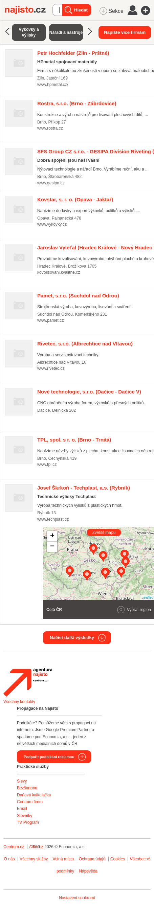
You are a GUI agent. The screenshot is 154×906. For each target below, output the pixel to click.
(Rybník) (83, 488)
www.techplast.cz (53, 519)
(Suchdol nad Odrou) (78, 295)
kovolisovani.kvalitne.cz (58, 272)
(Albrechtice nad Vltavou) (85, 343)
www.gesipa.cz (51, 183)
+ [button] (52, 536)
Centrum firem (30, 801)
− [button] (52, 547)
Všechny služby (34, 859)
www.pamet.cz (50, 320)
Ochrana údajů (92, 859)
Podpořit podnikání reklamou (49, 757)
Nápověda (88, 871)
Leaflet (147, 597)
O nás (9, 859)
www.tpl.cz (47, 464)
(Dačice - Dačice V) (89, 391)
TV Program (28, 822)
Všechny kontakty (19, 701)
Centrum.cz (13, 846)
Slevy (22, 781)
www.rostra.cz (50, 128)
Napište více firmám (125, 32)
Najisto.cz (28, 10)
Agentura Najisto (27, 682)
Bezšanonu (27, 788)
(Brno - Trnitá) (74, 440)
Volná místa (63, 859)
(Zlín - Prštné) (73, 53)
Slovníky (24, 815)
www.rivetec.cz (50, 368)
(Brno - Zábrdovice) (76, 103)
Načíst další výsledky (72, 637)
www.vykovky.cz (52, 224)
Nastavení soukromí (77, 898)
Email (22, 808)
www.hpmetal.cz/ (52, 84)
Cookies (117, 859)
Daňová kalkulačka (34, 795)
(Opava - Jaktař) (75, 199)
